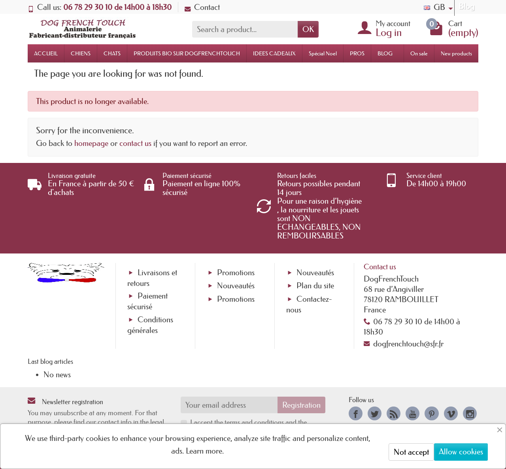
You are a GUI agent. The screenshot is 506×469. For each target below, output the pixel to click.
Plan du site (315, 285)
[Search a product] (245, 29)
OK (308, 29)
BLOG (385, 53)
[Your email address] (229, 405)
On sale (419, 53)
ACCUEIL (46, 53)
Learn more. (205, 451)
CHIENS (81, 53)
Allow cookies (461, 451)
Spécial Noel (323, 53)
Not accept (411, 452)
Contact (202, 7)
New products (456, 53)
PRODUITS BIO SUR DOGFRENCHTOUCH (187, 53)
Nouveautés (236, 285)
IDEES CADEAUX (274, 53)
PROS (357, 53)
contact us (135, 143)
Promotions (236, 272)
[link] (356, 413)
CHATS (112, 53)
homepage (91, 143)
